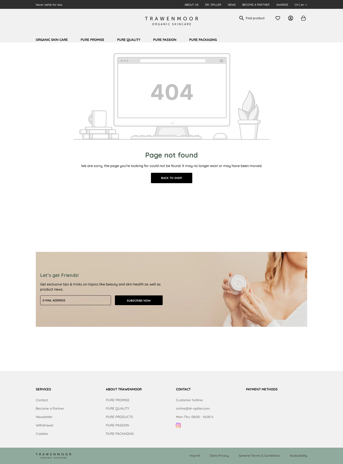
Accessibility (298, 456)
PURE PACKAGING (120, 434)
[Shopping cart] (303, 18)
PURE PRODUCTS (119, 417)
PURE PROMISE (118, 400)
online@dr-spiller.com (193, 408)
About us (191, 4)
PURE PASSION (117, 425)
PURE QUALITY (117, 408)
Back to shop (171, 178)
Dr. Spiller (213, 4)
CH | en (301, 4)
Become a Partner (256, 4)
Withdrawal (44, 425)
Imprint (194, 456)
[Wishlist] (278, 18)
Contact (42, 400)
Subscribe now (139, 300)
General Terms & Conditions (259, 456)
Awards (282, 4)
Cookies (42, 434)
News (232, 4)
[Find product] (257, 18)
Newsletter (44, 417)
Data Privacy (219, 456)
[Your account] (291, 18)
